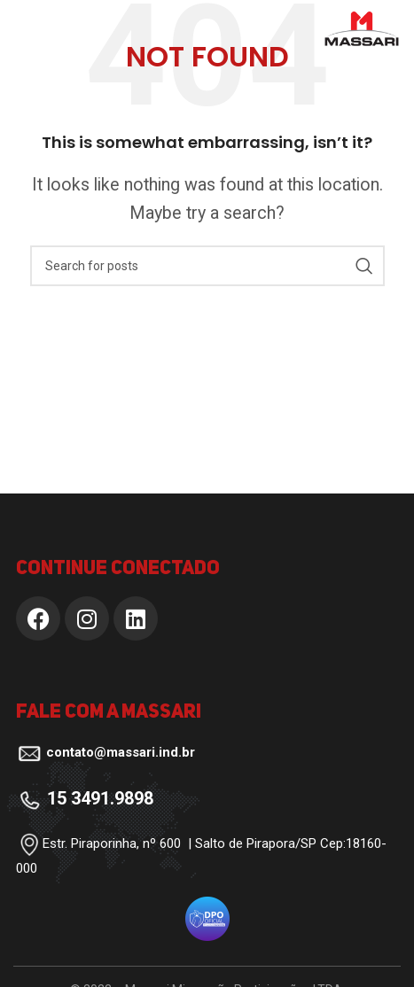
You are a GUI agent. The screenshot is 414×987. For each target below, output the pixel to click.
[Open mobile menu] (43, 29)
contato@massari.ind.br (120, 752)
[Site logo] (362, 27)
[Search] (207, 265)
